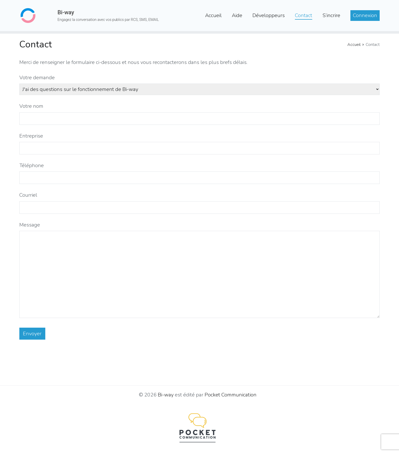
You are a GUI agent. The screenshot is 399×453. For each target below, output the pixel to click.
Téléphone (31, 165)
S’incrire (331, 15)
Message (29, 224)
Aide (237, 15)
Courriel (28, 195)
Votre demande (37, 77)
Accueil (213, 15)
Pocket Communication (230, 394)
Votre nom (31, 106)
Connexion (365, 15)
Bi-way (66, 12)
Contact (303, 15)
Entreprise (31, 135)
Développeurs (268, 15)
